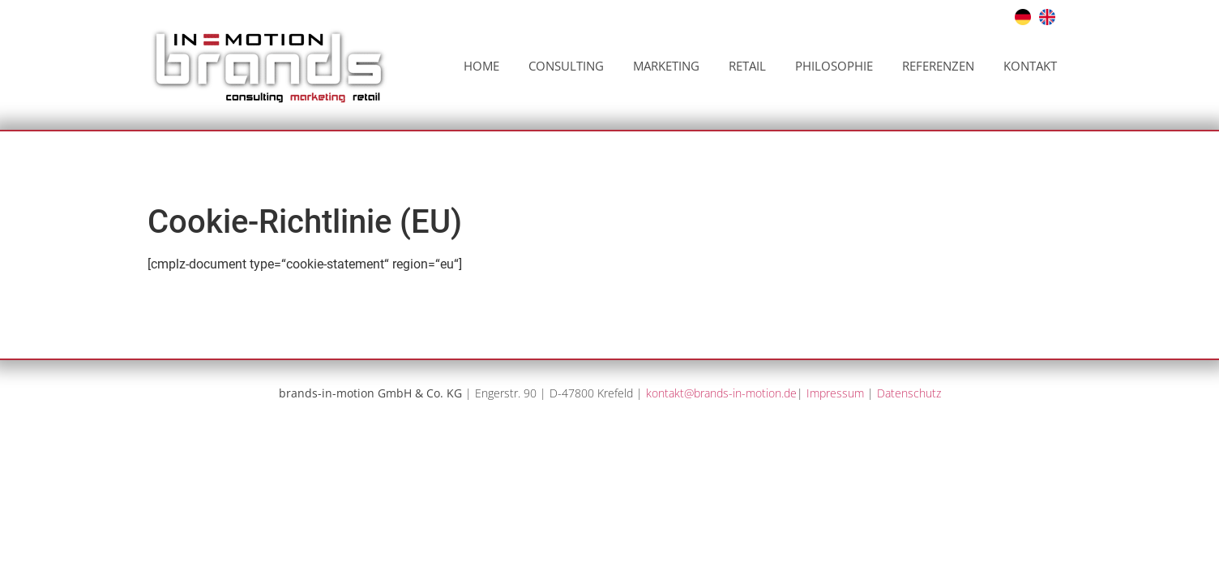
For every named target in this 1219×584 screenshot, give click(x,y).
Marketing (666, 66)
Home (481, 66)
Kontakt (1030, 66)
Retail (747, 66)
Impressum (835, 393)
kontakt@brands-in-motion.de (721, 393)
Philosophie (834, 66)
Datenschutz (909, 393)
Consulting (566, 66)
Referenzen (938, 66)
